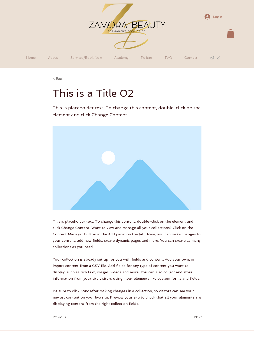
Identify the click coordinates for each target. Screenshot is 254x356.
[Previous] (67, 317)
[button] (230, 33)
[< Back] (67, 78)
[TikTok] (219, 57)
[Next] (191, 317)
